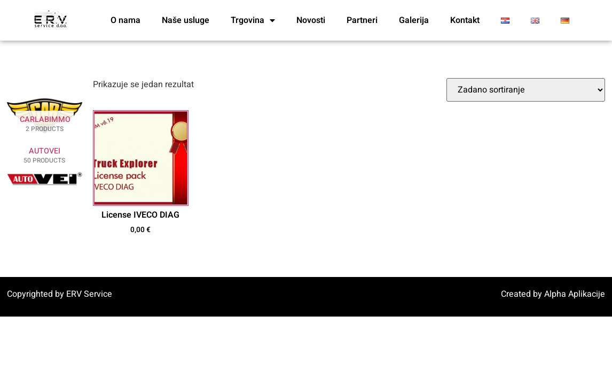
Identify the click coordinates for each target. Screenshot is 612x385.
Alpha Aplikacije (574, 294)
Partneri (362, 20)
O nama (125, 20)
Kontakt (465, 20)
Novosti (310, 20)
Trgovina (253, 20)
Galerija (414, 20)
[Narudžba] (525, 90)
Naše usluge (185, 20)
